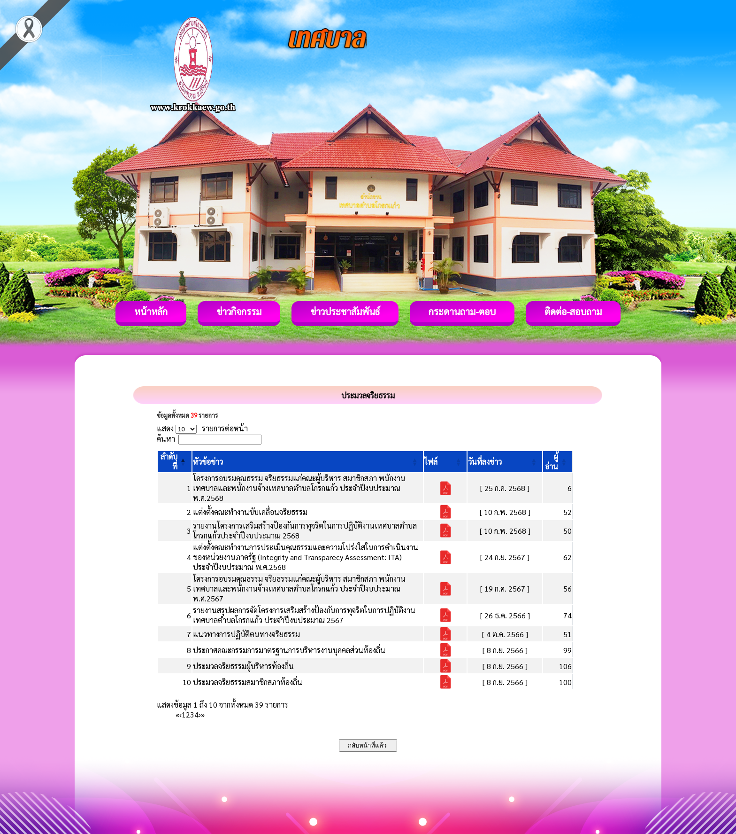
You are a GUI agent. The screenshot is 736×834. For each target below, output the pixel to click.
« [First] (177, 714)
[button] (208, 462)
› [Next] (200, 714)
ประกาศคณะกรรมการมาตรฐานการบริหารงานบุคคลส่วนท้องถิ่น (289, 650)
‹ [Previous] (180, 714)
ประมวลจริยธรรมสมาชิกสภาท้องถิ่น (247, 682)
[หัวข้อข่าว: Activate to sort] (307, 461)
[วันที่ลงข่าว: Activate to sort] (505, 461)
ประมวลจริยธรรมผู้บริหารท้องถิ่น (243, 666)
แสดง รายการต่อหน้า (202, 428)
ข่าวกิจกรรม (238, 311)
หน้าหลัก (151, 311)
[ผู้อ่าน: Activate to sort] (558, 461)
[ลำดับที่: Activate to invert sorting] (175, 461)
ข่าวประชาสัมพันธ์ (345, 311)
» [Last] (203, 714)
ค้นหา (166, 439)
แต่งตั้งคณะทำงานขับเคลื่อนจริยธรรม (250, 512)
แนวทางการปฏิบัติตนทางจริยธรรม (246, 634)
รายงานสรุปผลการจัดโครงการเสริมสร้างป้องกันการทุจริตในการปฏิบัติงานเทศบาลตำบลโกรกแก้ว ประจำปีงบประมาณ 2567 (304, 615)
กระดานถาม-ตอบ (462, 311)
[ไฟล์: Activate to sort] (445, 461)
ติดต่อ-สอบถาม (573, 311)
